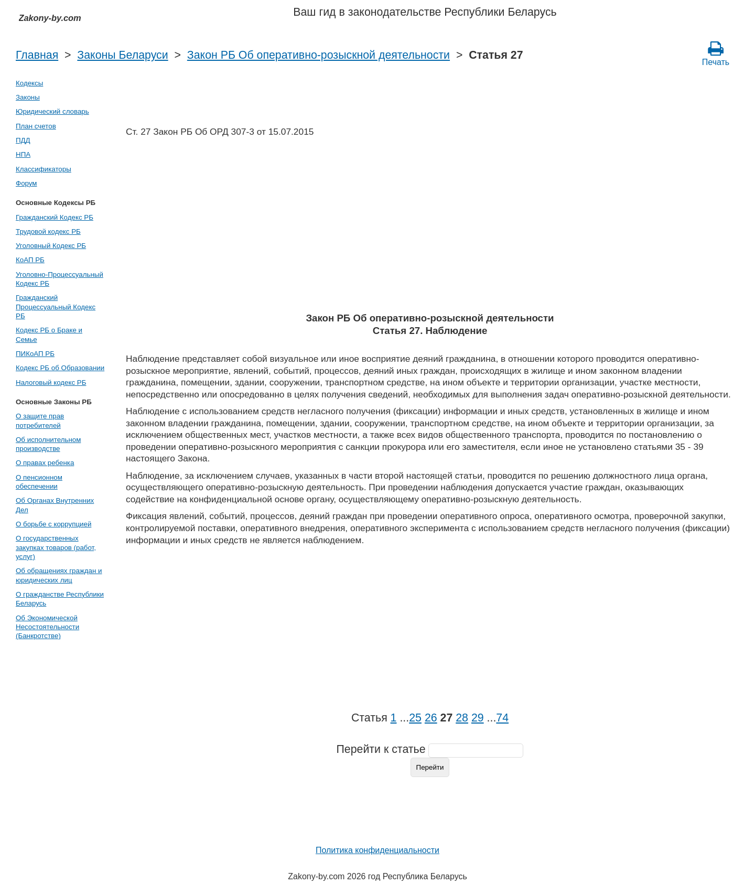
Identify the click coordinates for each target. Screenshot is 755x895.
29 (477, 717)
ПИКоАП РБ (35, 354)
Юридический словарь (52, 111)
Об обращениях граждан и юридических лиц (59, 575)
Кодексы (29, 83)
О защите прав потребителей (40, 420)
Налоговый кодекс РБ (51, 382)
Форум (26, 183)
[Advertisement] (430, 228)
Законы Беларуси (122, 55)
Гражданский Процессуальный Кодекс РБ (55, 307)
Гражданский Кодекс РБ (54, 217)
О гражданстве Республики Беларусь (60, 598)
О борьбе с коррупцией (53, 524)
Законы (28, 97)
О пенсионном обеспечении (39, 481)
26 (431, 717)
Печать (715, 53)
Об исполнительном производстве (48, 444)
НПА (23, 154)
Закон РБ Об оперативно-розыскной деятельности (318, 55)
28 (462, 717)
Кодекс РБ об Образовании (60, 368)
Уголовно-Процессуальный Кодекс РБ (59, 279)
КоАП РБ (30, 260)
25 (415, 717)
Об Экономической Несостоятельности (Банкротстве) (47, 627)
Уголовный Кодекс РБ (51, 246)
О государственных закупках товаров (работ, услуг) (56, 547)
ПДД (23, 140)
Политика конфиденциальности (377, 850)
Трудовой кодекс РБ (48, 231)
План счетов (36, 126)
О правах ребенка (45, 463)
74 (502, 717)
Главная (37, 55)
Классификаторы (43, 169)
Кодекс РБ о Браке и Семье (49, 334)
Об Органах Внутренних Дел (55, 505)
